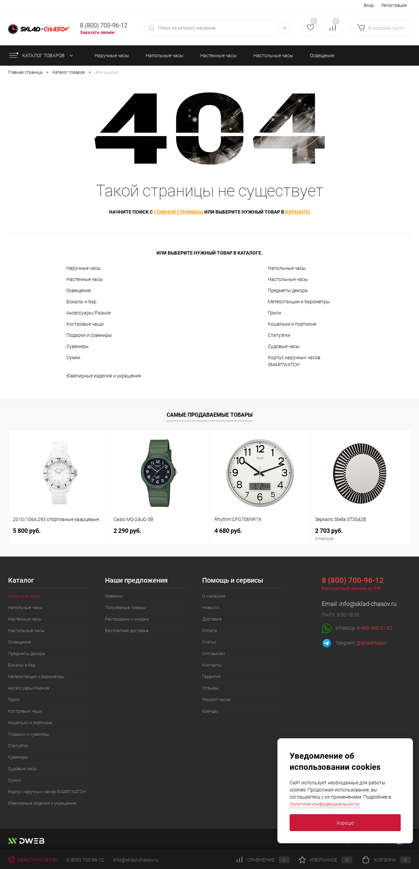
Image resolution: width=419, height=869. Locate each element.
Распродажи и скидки (127, 619)
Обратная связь (32, 860)
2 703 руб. (360, 534)
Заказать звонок (97, 32)
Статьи (209, 642)
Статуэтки (279, 335)
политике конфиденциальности (324, 804)
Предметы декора (288, 290)
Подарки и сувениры (89, 335)
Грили (274, 313)
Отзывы (210, 688)
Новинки (113, 596)
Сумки (73, 357)
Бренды (210, 711)
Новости (210, 607)
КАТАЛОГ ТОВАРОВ (40, 55)
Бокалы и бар (81, 301)
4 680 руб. (228, 530)
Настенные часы (84, 279)
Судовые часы (284, 346)
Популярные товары (125, 607)
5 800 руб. (27, 530)
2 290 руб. (127, 530)
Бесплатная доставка (126, 630)
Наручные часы (83, 268)
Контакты (212, 665)
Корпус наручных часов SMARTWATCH (294, 361)
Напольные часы (287, 268)
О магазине (214, 596)
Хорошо (345, 823)
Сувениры (77, 346)
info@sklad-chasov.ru (368, 603)
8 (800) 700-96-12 (103, 25)
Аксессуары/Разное (88, 313)
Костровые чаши (85, 324)
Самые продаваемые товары (210, 415)
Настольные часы (288, 279)
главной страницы (178, 212)
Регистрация (394, 5)
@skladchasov (372, 643)
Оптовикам (213, 653)
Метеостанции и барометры (299, 301)
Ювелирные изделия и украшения (103, 375)
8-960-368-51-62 (374, 628)
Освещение (78, 290)
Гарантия (211, 676)
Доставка (212, 619)
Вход (368, 5)
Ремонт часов (216, 699)
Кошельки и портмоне (292, 324)
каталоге (297, 212)
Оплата (209, 630)
